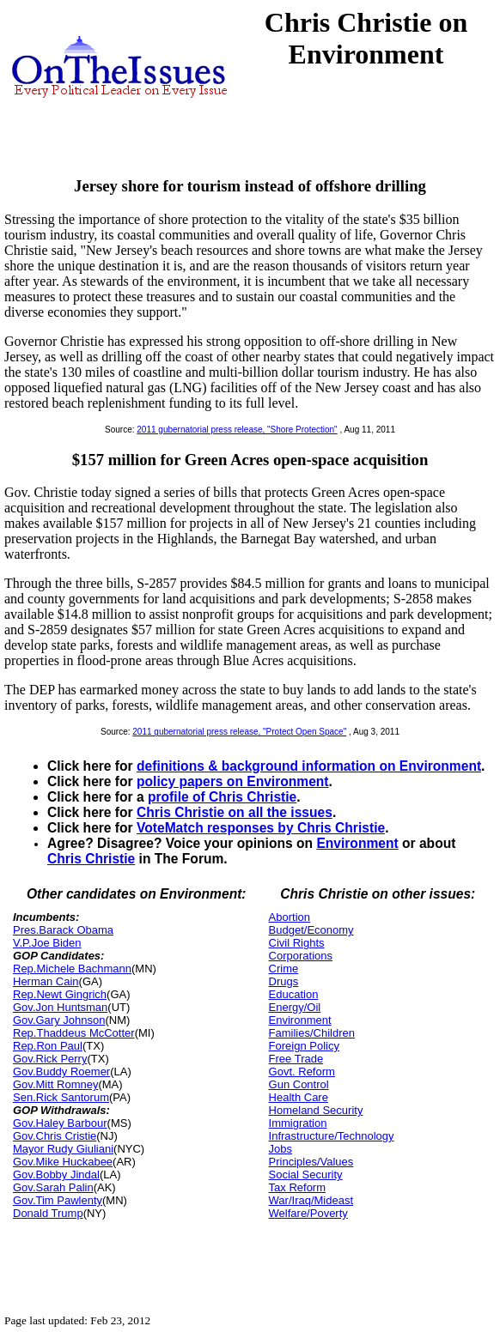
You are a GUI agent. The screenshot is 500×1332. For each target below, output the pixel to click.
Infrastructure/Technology (331, 1135)
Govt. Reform (302, 1071)
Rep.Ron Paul (47, 1045)
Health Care (298, 1097)
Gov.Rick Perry (50, 1058)
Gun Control (299, 1084)
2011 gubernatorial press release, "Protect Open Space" (239, 731)
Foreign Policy (304, 1045)
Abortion (289, 917)
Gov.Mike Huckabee (63, 1161)
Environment (357, 843)
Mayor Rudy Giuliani (63, 1148)
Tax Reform (297, 1187)
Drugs (284, 981)
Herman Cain (46, 981)
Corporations (300, 955)
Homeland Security (316, 1110)
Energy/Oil (295, 1007)
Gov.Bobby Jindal (56, 1174)
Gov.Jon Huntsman (60, 1007)
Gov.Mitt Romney (55, 1084)
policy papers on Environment (233, 781)
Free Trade (296, 1058)
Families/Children (312, 1032)
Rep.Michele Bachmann (72, 968)
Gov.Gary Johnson (59, 1020)
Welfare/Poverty (308, 1213)
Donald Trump (48, 1213)
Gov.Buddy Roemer (61, 1071)
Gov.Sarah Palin (53, 1187)
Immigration (298, 1123)
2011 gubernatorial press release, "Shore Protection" (237, 429)
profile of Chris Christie (222, 797)
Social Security (306, 1174)
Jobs (280, 1148)
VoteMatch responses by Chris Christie (261, 827)
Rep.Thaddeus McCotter (74, 1032)
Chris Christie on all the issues (234, 812)
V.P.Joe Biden (47, 942)
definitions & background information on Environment (309, 766)
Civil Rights (297, 942)
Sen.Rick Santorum (61, 1097)
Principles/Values (311, 1161)
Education (294, 994)
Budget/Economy (311, 929)
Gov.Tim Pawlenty (57, 1200)
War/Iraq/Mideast (311, 1200)
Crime (284, 968)
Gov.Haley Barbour (60, 1123)
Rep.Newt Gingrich (60, 994)
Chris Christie (91, 858)
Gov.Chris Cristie (54, 1135)
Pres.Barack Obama (63, 929)
